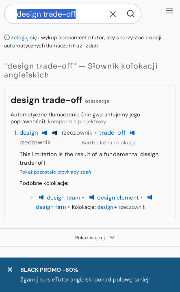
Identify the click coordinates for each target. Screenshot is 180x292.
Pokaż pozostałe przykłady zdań (55, 172)
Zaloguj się (24, 37)
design (29, 133)
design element (118, 197)
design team (63, 197)
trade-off (112, 133)
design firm (51, 206)
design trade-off (46, 100)
